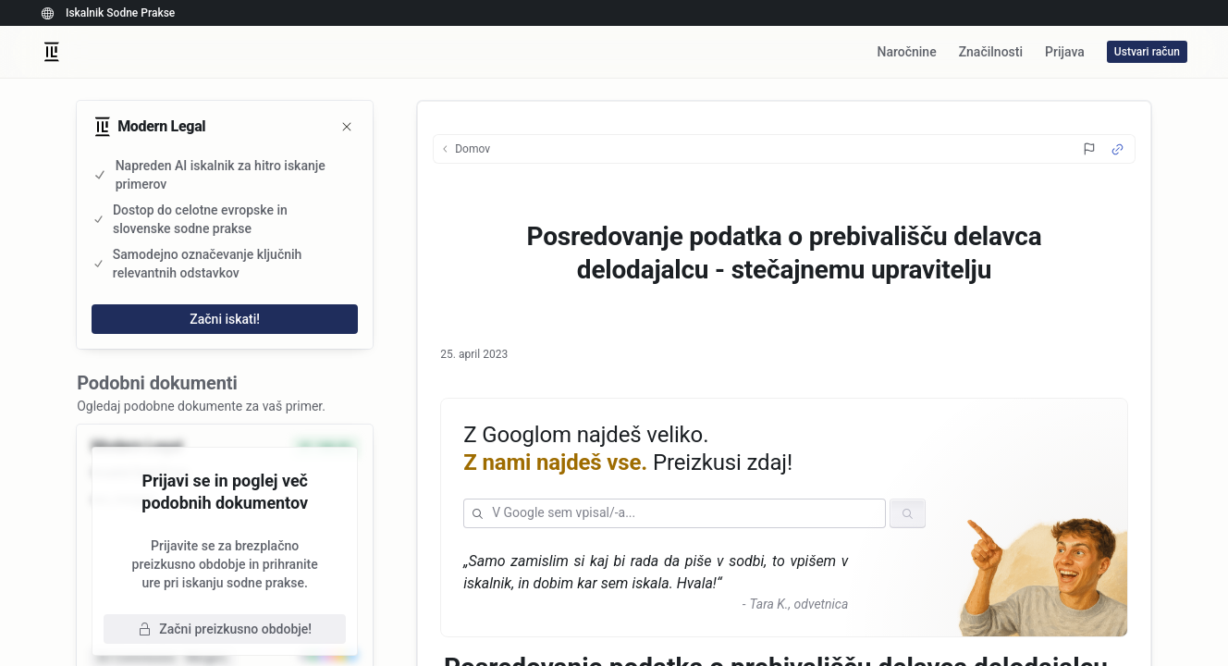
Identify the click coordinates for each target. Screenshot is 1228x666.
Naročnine (906, 51)
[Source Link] (1117, 149)
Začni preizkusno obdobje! (225, 629)
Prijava (1065, 51)
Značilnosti (991, 51)
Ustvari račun (1147, 51)
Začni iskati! (225, 319)
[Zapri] (347, 127)
